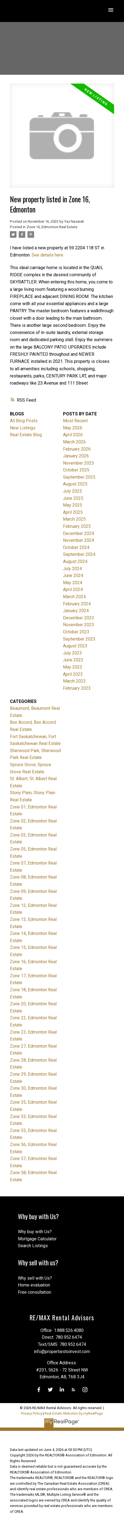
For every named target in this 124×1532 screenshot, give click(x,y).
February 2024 (77, 603)
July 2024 (72, 568)
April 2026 (73, 434)
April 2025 (73, 512)
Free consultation (34, 1292)
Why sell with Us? (35, 1278)
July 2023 (72, 653)
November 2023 (78, 624)
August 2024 (75, 561)
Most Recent (75, 420)
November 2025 (78, 463)
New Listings (22, 427)
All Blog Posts (24, 420)
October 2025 (76, 470)
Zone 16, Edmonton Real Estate (52, 227)
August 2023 (75, 645)
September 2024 (79, 554)
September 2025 (79, 477)
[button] (38, 1389)
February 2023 (77, 688)
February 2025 (77, 526)
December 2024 (78, 533)
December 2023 (78, 617)
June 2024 (73, 575)
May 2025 (72, 505)
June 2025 (73, 498)
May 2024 (72, 582)
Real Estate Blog (26, 434)
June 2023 (73, 660)
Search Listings (33, 1245)
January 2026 (76, 456)
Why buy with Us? (35, 1231)
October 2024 (76, 547)
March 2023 (74, 681)
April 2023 (73, 674)
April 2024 (73, 589)
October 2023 (76, 631)
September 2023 (79, 639)
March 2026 (74, 442)
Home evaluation (34, 1285)
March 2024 (74, 596)
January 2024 (76, 610)
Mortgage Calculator (37, 1238)
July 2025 (72, 491)
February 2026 (77, 449)
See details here (47, 255)
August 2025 (75, 484)
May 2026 (72, 427)
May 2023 (72, 667)
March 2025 (74, 519)
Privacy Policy (31, 1413)
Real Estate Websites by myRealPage (74, 1413)
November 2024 (78, 540)
